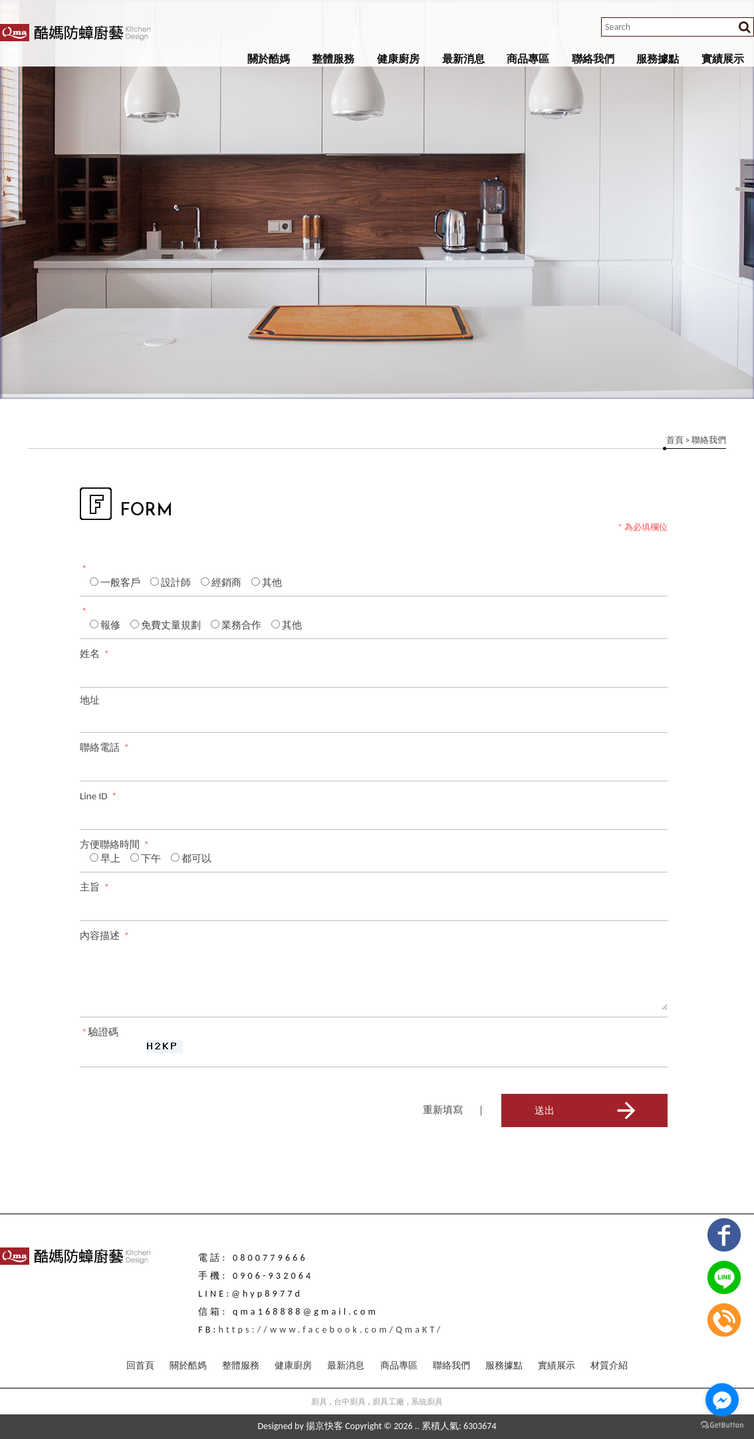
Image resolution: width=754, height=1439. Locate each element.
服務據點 (657, 59)
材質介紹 (609, 1365)
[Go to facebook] (722, 1399)
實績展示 (722, 59)
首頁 (675, 440)
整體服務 (333, 59)
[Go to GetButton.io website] (722, 1425)
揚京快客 (324, 1426)
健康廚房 (398, 59)
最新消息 (463, 59)
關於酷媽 (268, 59)
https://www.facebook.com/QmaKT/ (331, 1329)
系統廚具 (427, 1401)
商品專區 (528, 59)
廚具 (319, 1401)
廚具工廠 (388, 1401)
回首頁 (140, 1365)
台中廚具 (350, 1401)
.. (417, 1426)
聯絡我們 (593, 59)
